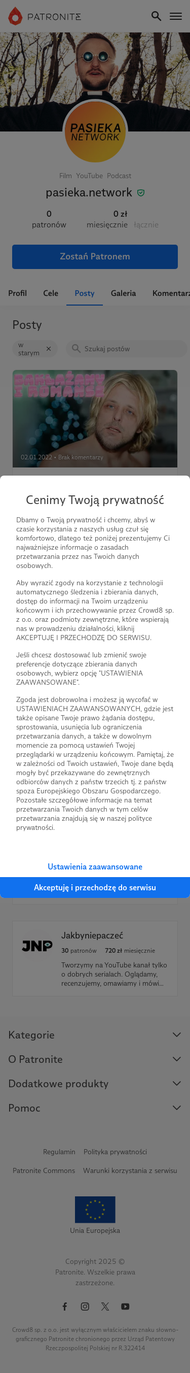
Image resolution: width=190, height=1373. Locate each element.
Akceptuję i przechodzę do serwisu (95, 887)
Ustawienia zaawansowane (95, 866)
